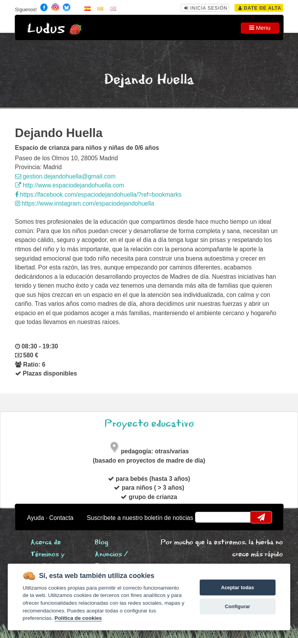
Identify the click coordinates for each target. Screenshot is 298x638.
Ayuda (35, 518)
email (206, 517)
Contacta (61, 518)
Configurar (237, 606)
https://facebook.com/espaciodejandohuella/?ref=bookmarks (98, 194)
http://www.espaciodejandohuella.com (69, 185)
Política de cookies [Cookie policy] (78, 618)
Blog (101, 542)
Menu (260, 27)
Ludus (46, 28)
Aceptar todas (237, 587)
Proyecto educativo (149, 423)
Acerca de (46, 542)
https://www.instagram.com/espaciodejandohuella (84, 203)
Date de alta (259, 8)
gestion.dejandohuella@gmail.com (65, 176)
